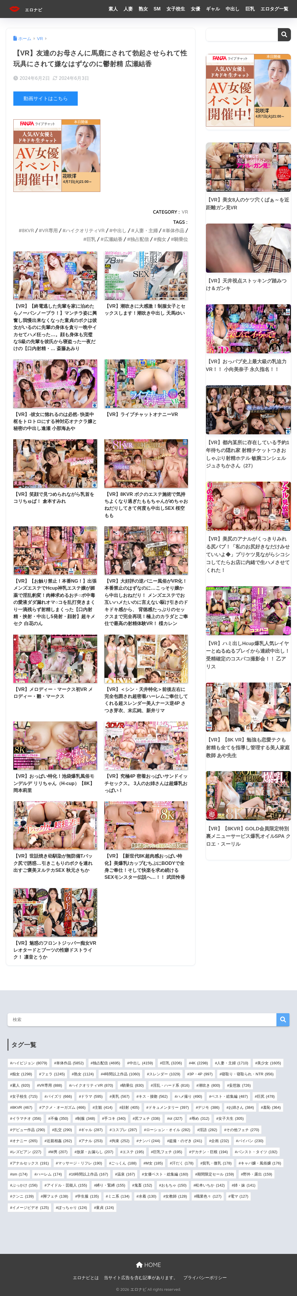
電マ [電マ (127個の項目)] (239, 1196)
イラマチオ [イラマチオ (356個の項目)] (26, 1118)
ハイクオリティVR (85, 230)
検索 (284, 34)
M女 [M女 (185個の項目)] (154, 1163)
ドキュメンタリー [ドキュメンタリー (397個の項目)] (168, 1107)
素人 (113, 8)
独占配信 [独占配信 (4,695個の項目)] (106, 1063)
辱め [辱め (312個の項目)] (200, 1118)
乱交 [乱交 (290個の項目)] (63, 1130)
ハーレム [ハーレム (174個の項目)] (49, 1174)
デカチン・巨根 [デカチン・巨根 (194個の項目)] (209, 1152)
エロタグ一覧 (274, 8)
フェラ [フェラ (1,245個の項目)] (53, 1074)
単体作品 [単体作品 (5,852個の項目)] (70, 1063)
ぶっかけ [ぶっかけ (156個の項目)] (24, 1185)
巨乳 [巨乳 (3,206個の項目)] (172, 1063)
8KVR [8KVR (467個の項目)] (22, 1107)
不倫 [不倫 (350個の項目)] (59, 1118)
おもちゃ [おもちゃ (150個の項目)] (173, 1185)
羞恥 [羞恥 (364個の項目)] (272, 1107)
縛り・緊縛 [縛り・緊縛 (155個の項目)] (110, 1185)
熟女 (143, 8)
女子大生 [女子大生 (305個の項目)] (231, 1118)
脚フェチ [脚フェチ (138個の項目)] (55, 1196)
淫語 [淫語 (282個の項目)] (208, 1130)
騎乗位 (181, 239)
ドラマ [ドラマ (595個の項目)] (91, 1096)
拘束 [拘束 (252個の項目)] (120, 1141)
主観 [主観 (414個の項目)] (103, 1107)
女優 (195, 8)
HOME (148, 1264)
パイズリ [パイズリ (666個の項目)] (59, 1096)
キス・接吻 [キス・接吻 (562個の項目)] (153, 1096)
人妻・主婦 (146, 230)
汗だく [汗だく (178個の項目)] (182, 1163)
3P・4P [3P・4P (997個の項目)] (201, 1074)
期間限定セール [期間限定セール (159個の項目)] (215, 1174)
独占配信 (139, 239)
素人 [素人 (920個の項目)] (21, 1085)
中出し (233, 8)
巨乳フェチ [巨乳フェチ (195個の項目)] (167, 1152)
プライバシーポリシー (205, 1277)
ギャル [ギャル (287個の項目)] (91, 1130)
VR (185, 212)
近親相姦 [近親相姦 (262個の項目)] (59, 1141)
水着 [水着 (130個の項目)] (147, 1196)
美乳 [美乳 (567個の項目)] (120, 1096)
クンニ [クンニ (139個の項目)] (23, 1196)
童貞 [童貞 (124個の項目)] (105, 1207)
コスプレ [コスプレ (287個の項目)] (124, 1130)
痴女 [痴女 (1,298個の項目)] (22, 1074)
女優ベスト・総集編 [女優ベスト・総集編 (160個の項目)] (166, 1174)
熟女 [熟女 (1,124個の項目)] (84, 1074)
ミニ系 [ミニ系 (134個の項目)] (118, 1196)
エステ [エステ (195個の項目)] (133, 1152)
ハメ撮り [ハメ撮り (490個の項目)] (189, 1096)
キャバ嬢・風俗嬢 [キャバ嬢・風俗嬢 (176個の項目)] (261, 1163)
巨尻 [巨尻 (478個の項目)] (266, 1096)
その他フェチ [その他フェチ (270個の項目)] (242, 1130)
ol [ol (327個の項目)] (175, 1118)
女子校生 (175, 8)
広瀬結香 (113, 239)
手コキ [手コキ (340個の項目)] (115, 1118)
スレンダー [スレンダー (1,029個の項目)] (164, 1074)
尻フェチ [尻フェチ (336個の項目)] (147, 1118)
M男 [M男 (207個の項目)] (59, 1152)
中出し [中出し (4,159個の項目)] (141, 1063)
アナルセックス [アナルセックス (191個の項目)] (30, 1163)
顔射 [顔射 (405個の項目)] (130, 1107)
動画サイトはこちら (45, 98)
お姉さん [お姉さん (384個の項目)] (241, 1107)
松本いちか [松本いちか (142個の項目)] (209, 1185)
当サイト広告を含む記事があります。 (141, 1277)
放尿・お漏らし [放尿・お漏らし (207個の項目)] (95, 1152)
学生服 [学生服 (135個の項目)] (88, 1196)
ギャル (213, 8)
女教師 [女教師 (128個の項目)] (176, 1196)
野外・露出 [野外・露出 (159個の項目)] (257, 1174)
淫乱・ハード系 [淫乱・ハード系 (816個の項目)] (171, 1085)
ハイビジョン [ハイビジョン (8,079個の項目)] (29, 1063)
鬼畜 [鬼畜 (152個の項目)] (143, 1185)
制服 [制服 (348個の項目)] (86, 1118)
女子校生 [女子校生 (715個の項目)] (24, 1096)
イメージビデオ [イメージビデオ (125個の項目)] (30, 1207)
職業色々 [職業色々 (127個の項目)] (208, 1196)
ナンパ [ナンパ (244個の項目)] (149, 1141)
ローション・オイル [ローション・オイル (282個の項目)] (168, 1130)
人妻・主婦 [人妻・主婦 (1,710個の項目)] (232, 1063)
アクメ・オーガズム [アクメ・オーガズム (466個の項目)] (63, 1107)
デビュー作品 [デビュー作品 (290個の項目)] (28, 1130)
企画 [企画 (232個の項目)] (220, 1141)
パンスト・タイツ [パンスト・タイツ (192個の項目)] (257, 1152)
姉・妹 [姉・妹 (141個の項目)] (244, 1185)
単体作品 (175, 230)
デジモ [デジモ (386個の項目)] (208, 1107)
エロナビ (31, 9)
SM (157, 8)
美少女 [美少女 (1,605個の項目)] (269, 1063)
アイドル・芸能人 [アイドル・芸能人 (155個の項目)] (67, 1185)
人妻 (128, 8)
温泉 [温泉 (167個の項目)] (126, 1174)
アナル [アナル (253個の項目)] (91, 1141)
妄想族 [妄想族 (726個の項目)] (240, 1085)
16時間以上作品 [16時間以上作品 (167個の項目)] (89, 1174)
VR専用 (50, 230)
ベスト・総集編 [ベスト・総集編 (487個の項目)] (229, 1096)
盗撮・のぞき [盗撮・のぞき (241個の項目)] (185, 1141)
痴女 (161, 239)
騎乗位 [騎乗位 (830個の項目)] (133, 1085)
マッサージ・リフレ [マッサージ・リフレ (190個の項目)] (80, 1163)
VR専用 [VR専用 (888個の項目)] (50, 1085)
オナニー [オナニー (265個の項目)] (24, 1141)
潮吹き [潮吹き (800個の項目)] (209, 1085)
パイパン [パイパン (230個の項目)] (250, 1141)
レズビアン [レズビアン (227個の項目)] (26, 1152)
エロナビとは (86, 1277)
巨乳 (250, 8)
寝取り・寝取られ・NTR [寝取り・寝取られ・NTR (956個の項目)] (248, 1074)
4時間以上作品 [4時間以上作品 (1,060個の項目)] (121, 1074)
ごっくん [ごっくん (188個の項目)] (123, 1163)
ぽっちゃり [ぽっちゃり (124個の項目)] (72, 1207)
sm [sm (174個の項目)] (20, 1174)
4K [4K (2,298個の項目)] (199, 1063)
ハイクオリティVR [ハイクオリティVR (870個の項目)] (92, 1085)
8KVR (28, 230)
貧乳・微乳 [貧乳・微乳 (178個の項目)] (216, 1163)
